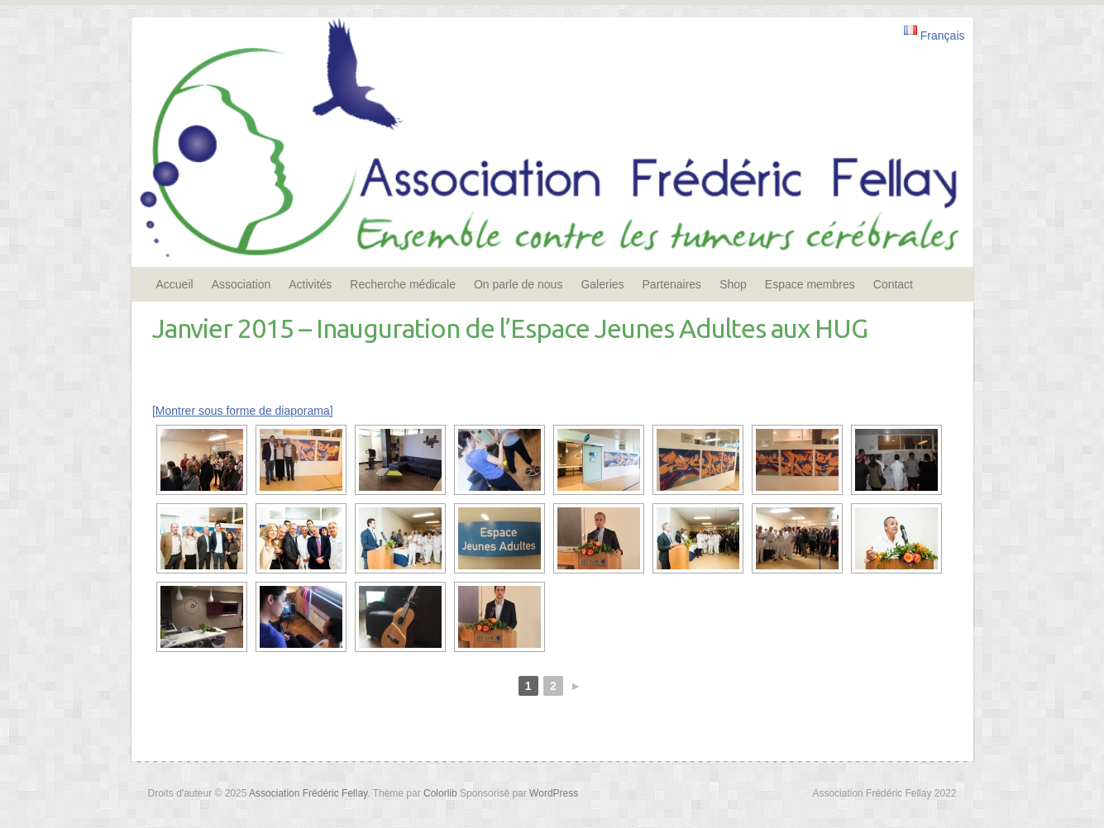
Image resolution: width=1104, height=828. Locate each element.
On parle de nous (518, 284)
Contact (893, 284)
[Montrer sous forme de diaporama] (242, 410)
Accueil (175, 284)
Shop (733, 284)
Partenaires (672, 284)
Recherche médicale (403, 284)
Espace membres (810, 284)
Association (241, 284)
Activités (310, 284)
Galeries (602, 284)
